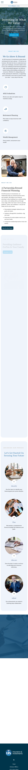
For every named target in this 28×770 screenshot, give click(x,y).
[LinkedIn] (14, 760)
